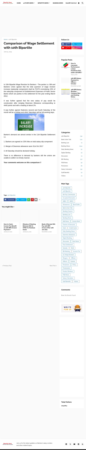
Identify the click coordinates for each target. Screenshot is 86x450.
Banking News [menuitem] (58, 3)
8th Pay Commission (69, 194)
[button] (79, 3)
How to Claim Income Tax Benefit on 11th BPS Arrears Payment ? (10, 226)
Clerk (64, 228)
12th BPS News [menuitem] (28, 3)
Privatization (66, 268)
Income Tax (76, 251)
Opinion (72, 261)
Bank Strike (76, 204)
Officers (65, 261)
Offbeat (73, 258)
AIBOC (71, 201)
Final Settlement (68, 244)
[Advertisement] (43, 22)
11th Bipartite (13, 39)
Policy (74, 264)
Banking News (71, 146)
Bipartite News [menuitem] (43, 3)
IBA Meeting (71, 159)
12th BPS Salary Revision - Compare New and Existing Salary (76, 93)
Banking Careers (68, 211)
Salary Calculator (71, 169)
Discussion (71, 156)
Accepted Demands (69, 198)
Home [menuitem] (19, 3)
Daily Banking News (71, 149)
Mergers (65, 258)
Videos (71, 176)
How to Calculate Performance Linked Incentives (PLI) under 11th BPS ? (76, 68)
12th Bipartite (71, 136)
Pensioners (71, 166)
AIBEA (64, 201)
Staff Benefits (71, 173)
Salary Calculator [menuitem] (72, 3)
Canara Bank (76, 221)
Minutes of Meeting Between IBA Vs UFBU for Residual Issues (29, 226)
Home (5, 39)
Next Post (53, 265)
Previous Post (7, 265)
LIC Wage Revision (68, 254)
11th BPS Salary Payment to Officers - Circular (76, 81)
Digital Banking (71, 153)
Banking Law (71, 143)
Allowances (66, 204)
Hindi (72, 248)
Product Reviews (68, 271)
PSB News (71, 163)
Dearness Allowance (69, 234)
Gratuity (65, 248)
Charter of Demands (69, 224)
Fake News (75, 241)
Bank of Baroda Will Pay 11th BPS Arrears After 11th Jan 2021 (48, 226)
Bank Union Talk (71, 139)
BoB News (66, 221)
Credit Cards (73, 228)
